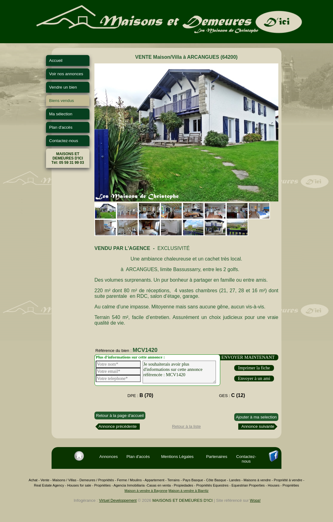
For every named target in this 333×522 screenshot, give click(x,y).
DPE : (140, 395)
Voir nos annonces (66, 74)
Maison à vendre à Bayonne (146, 490)
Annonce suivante (257, 426)
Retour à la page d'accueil (120, 415)
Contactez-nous (63, 140)
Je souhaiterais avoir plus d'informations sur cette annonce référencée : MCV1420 (179, 372)
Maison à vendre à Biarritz (188, 490)
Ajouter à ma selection (256, 417)
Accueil (55, 60)
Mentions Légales (177, 456)
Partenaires (216, 456)
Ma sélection (60, 114)
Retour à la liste (186, 426)
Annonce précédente (117, 426)
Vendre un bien (63, 87)
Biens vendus (61, 100)
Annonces (108, 456)
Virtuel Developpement (118, 500)
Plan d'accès (60, 127)
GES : (232, 395)
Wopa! (255, 500)
